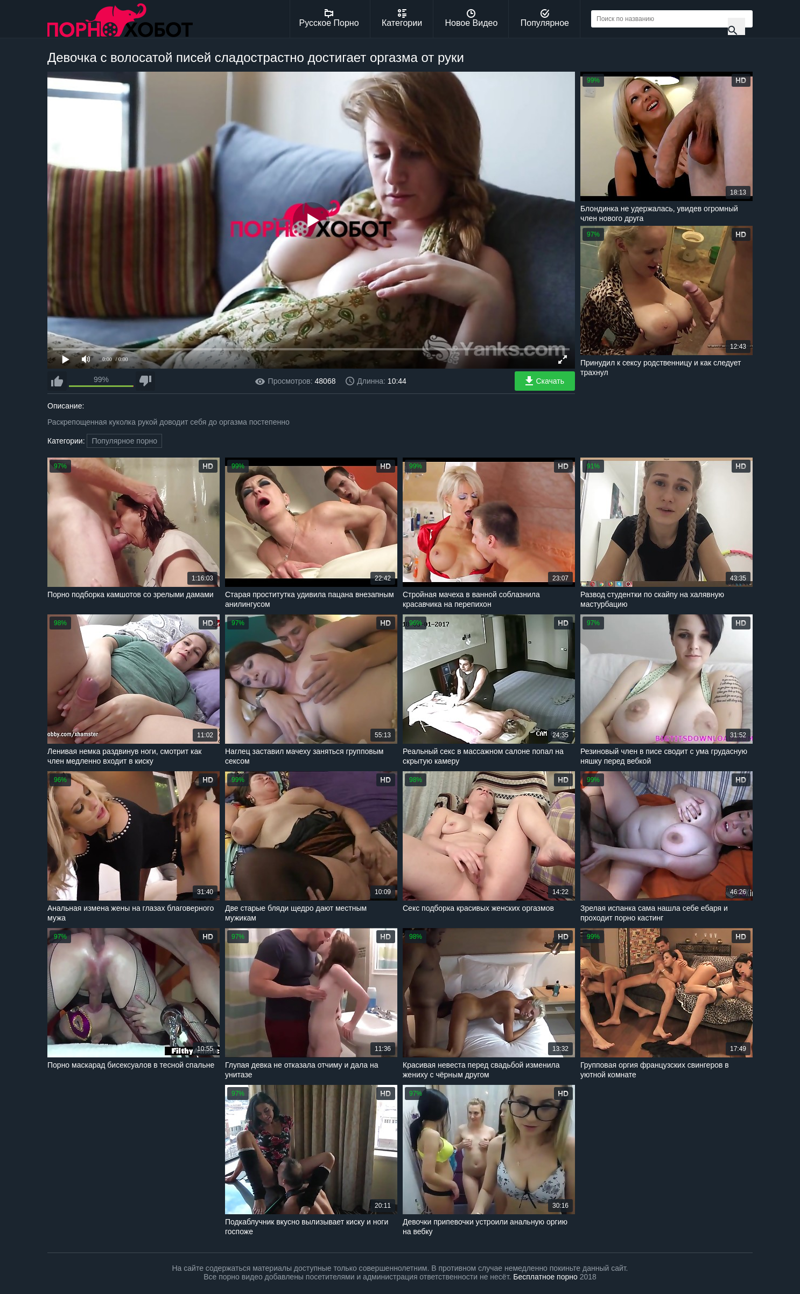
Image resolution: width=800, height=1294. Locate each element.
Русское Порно (329, 18)
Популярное (545, 18)
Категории (402, 18)
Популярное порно (124, 441)
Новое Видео (471, 18)
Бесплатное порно (545, 1276)
